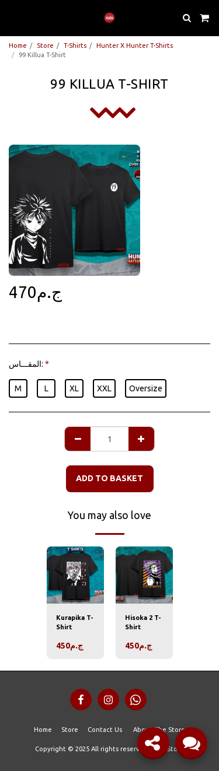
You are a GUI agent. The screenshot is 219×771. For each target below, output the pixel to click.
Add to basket (109, 478)
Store (45, 45)
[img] (75, 575)
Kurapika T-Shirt (74, 622)
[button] (13, 17)
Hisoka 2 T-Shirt (143, 622)
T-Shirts (75, 45)
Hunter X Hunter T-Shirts (134, 45)
